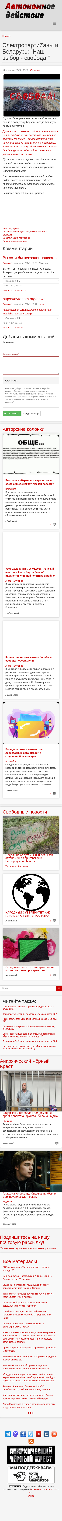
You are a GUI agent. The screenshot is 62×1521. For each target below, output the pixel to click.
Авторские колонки (23, 429)
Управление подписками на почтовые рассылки (28, 1248)
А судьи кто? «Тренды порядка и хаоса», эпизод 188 (30, 1041)
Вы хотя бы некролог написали (30, 258)
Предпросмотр (30, 413)
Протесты (43, 231)
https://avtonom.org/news (24, 299)
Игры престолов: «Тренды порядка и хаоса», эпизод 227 (30, 1020)
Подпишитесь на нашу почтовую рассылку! (25, 1239)
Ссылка (7, 263)
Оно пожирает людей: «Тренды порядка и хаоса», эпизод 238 (28, 1007)
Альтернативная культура (16, 231)
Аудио (16, 228)
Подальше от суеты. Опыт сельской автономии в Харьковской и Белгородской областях (29, 858)
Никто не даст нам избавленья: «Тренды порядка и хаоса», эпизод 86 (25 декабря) (29, 1047)
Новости (6, 36)
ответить (7, 290)
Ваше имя (8, 342)
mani (41, 304)
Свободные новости (25, 811)
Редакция (35, 70)
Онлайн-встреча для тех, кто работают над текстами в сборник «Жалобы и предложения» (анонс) (27, 1314)
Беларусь (7, 234)
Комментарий (11, 354)
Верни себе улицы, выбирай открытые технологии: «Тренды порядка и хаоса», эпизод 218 (29, 1035)
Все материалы (20, 1261)
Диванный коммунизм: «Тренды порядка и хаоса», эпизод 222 (29, 1027)
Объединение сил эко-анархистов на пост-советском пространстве (29, 969)
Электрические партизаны (16, 238)
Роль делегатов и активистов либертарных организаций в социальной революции (24, 753)
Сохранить (11, 413)
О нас (31, 1496)
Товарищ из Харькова (16, 866)
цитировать (20, 290)
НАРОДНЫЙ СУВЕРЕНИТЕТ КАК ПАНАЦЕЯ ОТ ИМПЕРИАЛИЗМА (27, 914)
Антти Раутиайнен (14, 581)
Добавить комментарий (15, 241)
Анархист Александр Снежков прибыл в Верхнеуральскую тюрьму (29, 1195)
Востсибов (10, 489)
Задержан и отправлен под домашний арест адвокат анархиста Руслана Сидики (31, 1114)
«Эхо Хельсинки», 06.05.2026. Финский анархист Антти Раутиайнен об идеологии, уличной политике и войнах (30, 572)
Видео (33, 231)
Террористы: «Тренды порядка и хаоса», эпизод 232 (30, 1014)
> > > (31, 1413)
